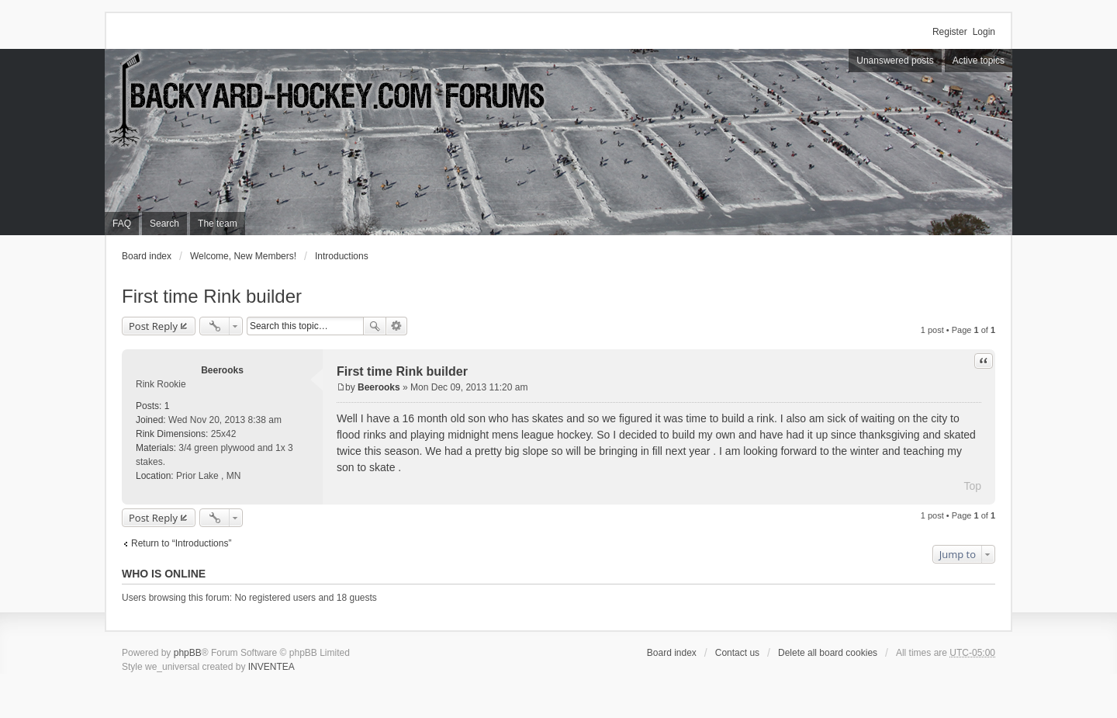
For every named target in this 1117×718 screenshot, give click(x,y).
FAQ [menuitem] (121, 223)
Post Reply (153, 326)
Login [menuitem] (984, 31)
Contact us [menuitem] (737, 652)
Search (374, 326)
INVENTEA (271, 666)
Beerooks (222, 370)
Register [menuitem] (949, 31)
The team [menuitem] (217, 223)
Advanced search (396, 326)
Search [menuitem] (164, 223)
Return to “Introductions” (181, 543)
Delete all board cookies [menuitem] (827, 652)
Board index (146, 256)
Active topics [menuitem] (979, 60)
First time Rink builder (212, 296)
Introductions (341, 256)
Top (972, 486)
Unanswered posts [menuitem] (894, 60)
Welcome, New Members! (243, 256)
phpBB (188, 652)
